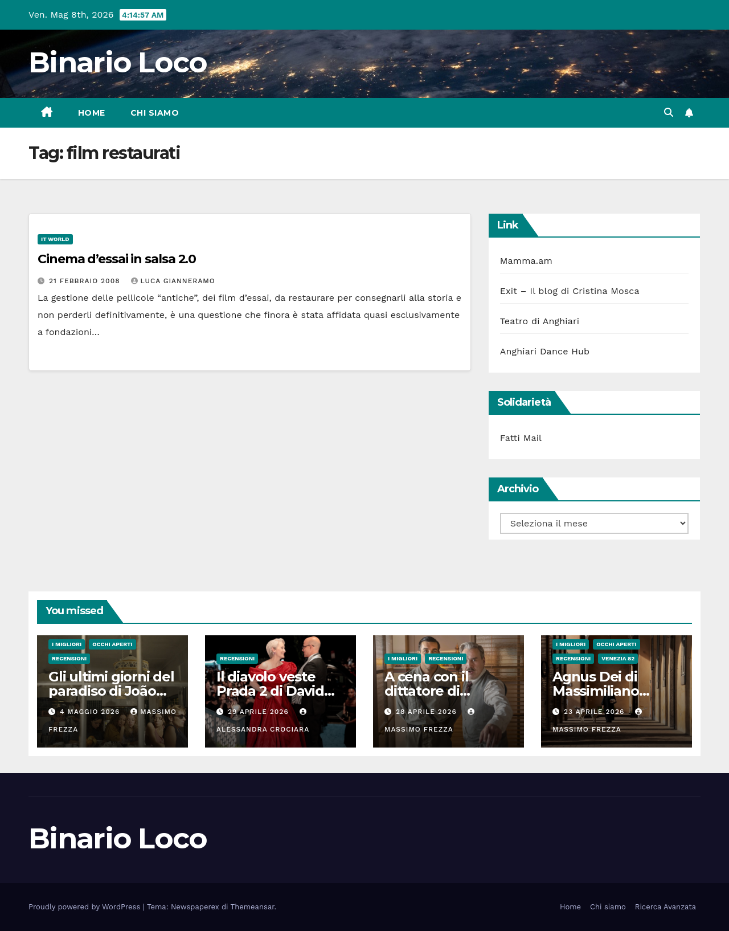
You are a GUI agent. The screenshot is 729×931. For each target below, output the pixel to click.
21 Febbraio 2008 (86, 281)
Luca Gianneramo (173, 281)
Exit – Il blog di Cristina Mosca (570, 290)
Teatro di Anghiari (540, 321)
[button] (668, 112)
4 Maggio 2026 (91, 712)
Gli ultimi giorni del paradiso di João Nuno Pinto (111, 690)
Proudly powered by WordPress (85, 907)
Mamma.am (526, 260)
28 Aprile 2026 (428, 712)
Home (91, 113)
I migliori (66, 644)
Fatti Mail (521, 437)
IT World (55, 239)
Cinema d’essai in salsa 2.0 (117, 259)
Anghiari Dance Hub (545, 351)
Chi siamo (154, 113)
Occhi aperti (112, 644)
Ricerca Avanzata (665, 907)
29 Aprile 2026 (260, 712)
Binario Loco (117, 62)
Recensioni (69, 658)
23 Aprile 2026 (595, 712)
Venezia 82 (617, 658)
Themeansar (253, 907)
